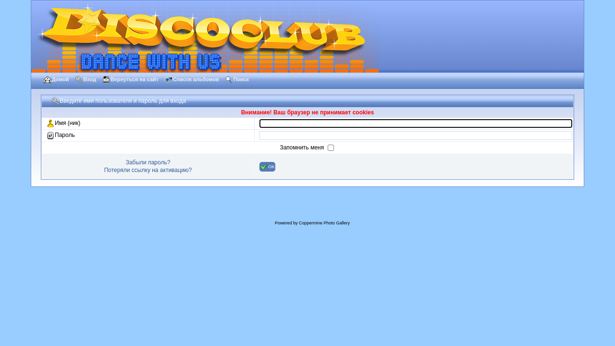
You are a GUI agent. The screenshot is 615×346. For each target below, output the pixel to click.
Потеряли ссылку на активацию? (148, 170)
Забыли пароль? (148, 162)
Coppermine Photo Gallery (324, 223)
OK (267, 167)
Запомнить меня (302, 147)
